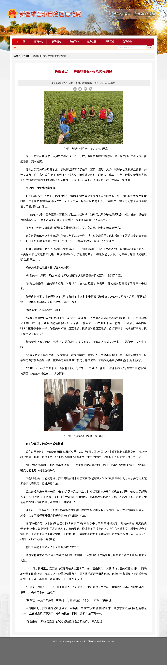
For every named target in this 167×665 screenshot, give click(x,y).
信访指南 (75, 641)
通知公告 (92, 641)
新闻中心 (83, 641)
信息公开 (66, 641)
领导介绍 (57, 641)
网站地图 (110, 641)
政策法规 (101, 641)
